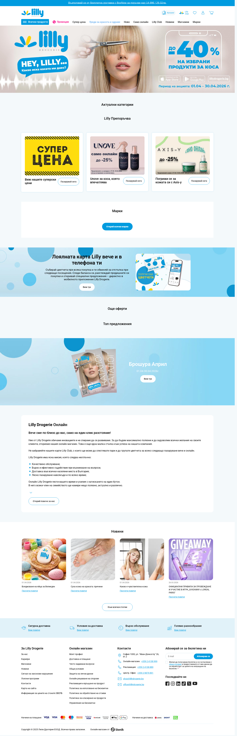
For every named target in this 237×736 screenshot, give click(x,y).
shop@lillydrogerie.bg (133, 679)
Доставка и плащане (79, 659)
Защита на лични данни (81, 674)
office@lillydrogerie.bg (133, 685)
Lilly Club (157, 22)
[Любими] (194, 13)
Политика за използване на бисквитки (88, 688)
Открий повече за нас (44, 501)
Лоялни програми (30, 679)
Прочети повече (30, 591)
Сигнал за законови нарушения (37, 674)
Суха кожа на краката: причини (87, 587)
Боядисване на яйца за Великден (38, 587)
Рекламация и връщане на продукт (87, 684)
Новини (170, 22)
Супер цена (79, 22)
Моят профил (76, 654)
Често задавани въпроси (81, 664)
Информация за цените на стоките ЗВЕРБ (41, 693)
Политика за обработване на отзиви (87, 693)
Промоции (63, 21)
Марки (196, 22)
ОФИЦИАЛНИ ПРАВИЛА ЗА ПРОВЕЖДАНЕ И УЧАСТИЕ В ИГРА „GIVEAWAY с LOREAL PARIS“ (190, 590)
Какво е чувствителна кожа (134, 587)
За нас (24, 654)
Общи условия (76, 669)
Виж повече (34, 630)
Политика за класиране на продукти (87, 698)
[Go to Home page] (32, 12)
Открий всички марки (117, 226)
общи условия (175, 664)
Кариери (25, 659)
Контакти (26, 684)
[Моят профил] (203, 13)
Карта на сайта (28, 688)
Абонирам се (203, 656)
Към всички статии (117, 607)
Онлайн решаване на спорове (84, 679)
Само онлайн (140, 22)
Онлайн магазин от (107, 730)
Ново (127, 22)
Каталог (168, 13)
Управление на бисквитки (82, 703)
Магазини (183, 22)
